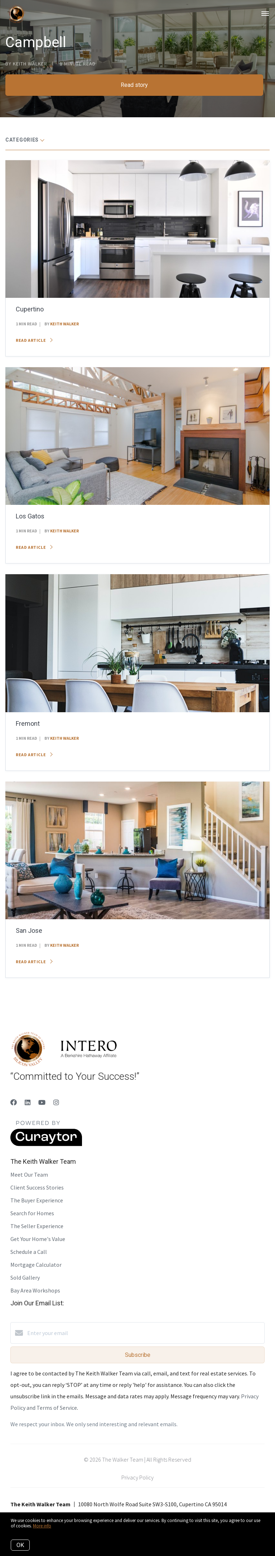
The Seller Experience (36, 1226)
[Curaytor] (46, 1144)
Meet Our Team (29, 1174)
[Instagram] (56, 1102)
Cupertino (30, 309)
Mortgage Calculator (36, 1264)
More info (42, 1526)
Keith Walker (64, 323)
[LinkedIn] (27, 1102)
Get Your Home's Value (37, 1238)
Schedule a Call (28, 1251)
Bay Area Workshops (35, 1290)
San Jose (29, 930)
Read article (34, 340)
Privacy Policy (137, 1477)
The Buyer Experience (36, 1200)
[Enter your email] (144, 1333)
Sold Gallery (25, 1277)
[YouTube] (41, 1102)
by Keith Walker (26, 63)
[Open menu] (265, 14)
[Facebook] (13, 1102)
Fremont (28, 723)
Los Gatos (30, 516)
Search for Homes (32, 1213)
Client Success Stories (37, 1187)
